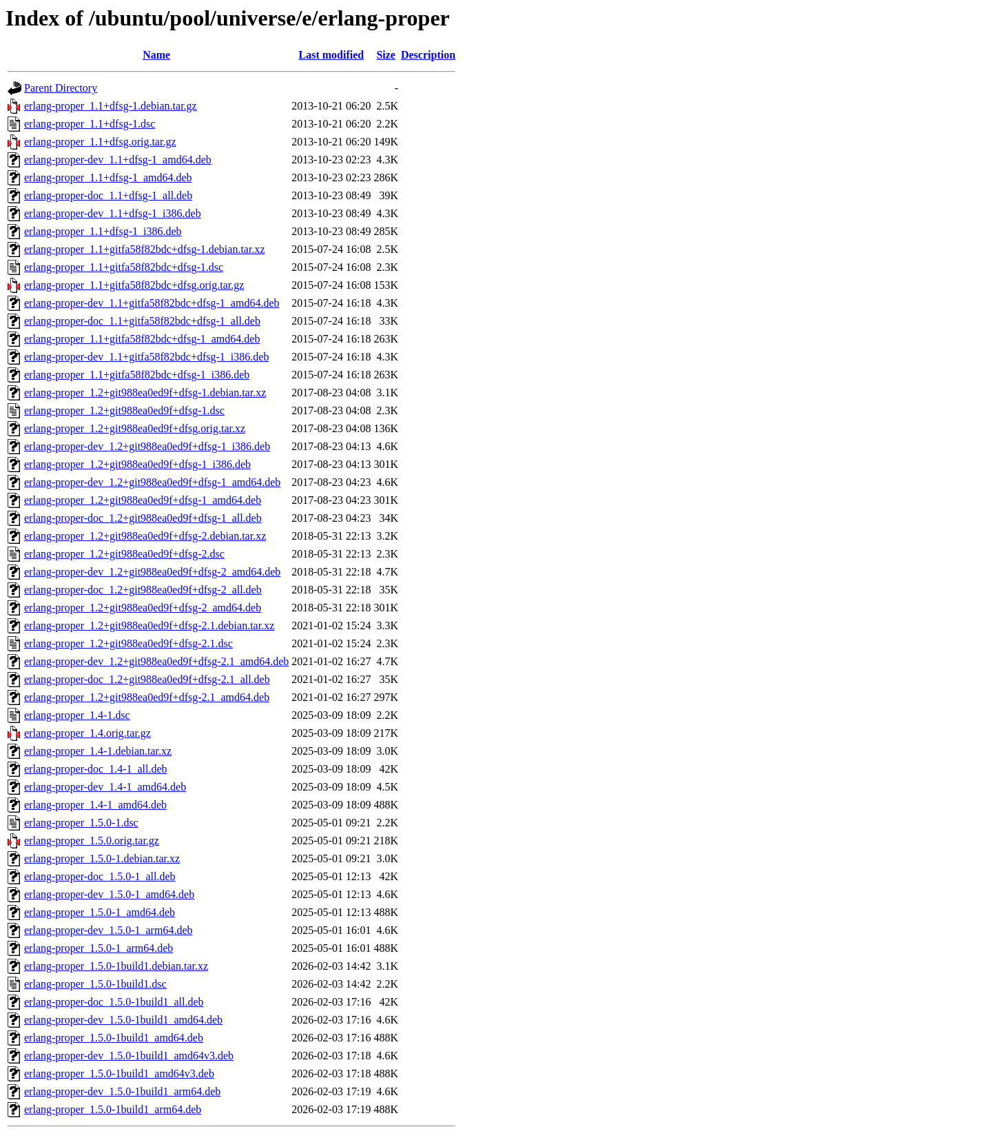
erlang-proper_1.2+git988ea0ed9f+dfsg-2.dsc (124, 554)
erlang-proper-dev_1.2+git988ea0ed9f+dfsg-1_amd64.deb (152, 482)
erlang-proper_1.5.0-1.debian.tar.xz (102, 858)
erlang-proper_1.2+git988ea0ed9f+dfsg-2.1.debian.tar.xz (149, 625)
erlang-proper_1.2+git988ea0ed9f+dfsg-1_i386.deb (137, 464)
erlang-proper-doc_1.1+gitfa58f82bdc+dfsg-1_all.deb (142, 321)
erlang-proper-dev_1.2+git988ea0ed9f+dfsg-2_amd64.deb (152, 572)
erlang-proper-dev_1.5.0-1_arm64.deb (108, 930)
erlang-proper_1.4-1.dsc (77, 715)
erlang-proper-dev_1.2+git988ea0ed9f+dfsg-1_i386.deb (147, 446)
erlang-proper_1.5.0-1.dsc (81, 822)
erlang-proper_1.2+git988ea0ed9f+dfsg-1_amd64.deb (142, 500)
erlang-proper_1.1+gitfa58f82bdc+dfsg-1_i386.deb (136, 374)
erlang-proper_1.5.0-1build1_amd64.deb (113, 1038)
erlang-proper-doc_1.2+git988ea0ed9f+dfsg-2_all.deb (143, 590)
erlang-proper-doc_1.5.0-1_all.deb (100, 876)
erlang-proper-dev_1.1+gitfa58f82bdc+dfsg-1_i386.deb (146, 357)
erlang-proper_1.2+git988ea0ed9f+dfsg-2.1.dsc (128, 643)
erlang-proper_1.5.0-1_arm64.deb (98, 948)
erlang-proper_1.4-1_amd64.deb (95, 805)
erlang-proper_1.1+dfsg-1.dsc (89, 124)
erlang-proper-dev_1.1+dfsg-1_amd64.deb (117, 159)
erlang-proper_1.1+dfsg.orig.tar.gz (100, 141)
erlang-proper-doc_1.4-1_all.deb (95, 769)
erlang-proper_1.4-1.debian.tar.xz (98, 751)
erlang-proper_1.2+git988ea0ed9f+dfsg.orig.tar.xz (134, 428)
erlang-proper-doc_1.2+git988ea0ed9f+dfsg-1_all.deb (143, 518)
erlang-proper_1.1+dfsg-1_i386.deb (103, 231)
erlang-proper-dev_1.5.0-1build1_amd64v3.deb (129, 1055)
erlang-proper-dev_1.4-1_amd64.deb (105, 787)
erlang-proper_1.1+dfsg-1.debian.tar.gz (110, 106)
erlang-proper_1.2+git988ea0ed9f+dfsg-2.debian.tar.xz (145, 536)
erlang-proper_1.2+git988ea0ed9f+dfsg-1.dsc (124, 410)
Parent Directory (60, 88)
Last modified (331, 55)
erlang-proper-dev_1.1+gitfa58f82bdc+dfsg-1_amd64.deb (152, 303)
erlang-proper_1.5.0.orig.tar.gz (91, 840)
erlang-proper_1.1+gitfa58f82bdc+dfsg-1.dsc (123, 267)
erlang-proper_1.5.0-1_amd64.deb (99, 912)
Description (428, 55)
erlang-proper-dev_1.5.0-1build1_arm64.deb (122, 1091)
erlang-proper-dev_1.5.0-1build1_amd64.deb (123, 1020)
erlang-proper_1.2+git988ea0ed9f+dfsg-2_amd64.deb (142, 607)
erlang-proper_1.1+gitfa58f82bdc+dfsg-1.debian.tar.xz (144, 249)
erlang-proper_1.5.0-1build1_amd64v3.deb (119, 1073)
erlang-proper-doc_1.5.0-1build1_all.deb (113, 1002)
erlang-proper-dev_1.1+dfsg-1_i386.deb (112, 213)
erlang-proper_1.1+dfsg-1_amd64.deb (108, 177)
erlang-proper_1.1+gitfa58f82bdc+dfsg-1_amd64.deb (142, 339)
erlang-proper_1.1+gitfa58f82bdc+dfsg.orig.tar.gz (134, 285)
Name (156, 55)
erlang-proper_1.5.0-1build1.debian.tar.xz (116, 966)
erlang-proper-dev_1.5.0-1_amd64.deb (109, 894)
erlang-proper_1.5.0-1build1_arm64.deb (112, 1109)
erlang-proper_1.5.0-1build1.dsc (95, 984)
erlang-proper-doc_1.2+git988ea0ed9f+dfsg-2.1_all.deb (147, 679)
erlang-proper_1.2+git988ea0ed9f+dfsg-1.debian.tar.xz (145, 392)
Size (385, 55)
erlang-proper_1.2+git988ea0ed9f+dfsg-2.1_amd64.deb (146, 697)
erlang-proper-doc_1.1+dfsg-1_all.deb (108, 195)
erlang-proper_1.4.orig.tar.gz (87, 733)
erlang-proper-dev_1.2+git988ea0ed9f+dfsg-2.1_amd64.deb (156, 661)
